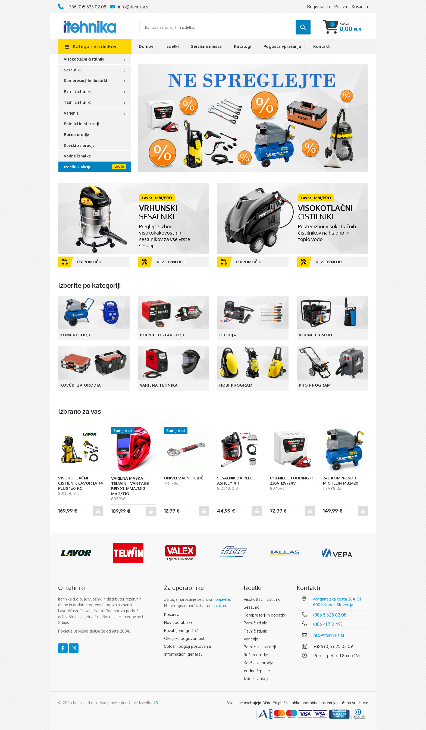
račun (221, 605)
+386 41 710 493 (327, 624)
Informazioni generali (183, 654)
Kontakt (321, 46)
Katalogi (242, 46)
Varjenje (71, 113)
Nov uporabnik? (178, 622)
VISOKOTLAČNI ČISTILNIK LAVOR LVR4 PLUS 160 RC (80, 483)
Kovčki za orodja (79, 145)
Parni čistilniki (77, 91)
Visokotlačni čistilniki (84, 59)
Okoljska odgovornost (184, 638)
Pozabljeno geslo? (181, 630)
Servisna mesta (206, 46)
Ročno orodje (76, 134)
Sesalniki (72, 70)
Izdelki (172, 46)
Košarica (171, 614)
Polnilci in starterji (81, 123)
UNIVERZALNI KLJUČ (183, 478)
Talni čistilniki (77, 102)
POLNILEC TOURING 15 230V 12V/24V (292, 480)
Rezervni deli (164, 262)
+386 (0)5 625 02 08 (86, 7)
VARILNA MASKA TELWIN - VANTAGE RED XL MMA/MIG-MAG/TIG (130, 486)
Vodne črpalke (77, 156)
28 (156, 702)
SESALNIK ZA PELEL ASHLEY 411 (236, 480)
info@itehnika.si (133, 7)
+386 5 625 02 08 (329, 615)
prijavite (222, 599)
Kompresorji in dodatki (85, 80)
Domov (146, 46)
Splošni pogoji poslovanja (187, 646)
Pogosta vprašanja (282, 46)
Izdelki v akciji (77, 167)
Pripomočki (82, 262)
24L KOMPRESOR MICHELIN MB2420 (340, 480)
